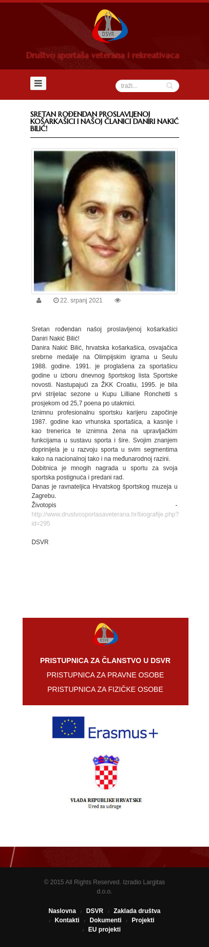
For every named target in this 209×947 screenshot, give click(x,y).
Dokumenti (105, 920)
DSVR (94, 911)
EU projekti (104, 929)
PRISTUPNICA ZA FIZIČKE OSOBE (105, 689)
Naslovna (61, 911)
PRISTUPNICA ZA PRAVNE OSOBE (105, 675)
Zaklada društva (136, 911)
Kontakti (66, 920)
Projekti (143, 920)
